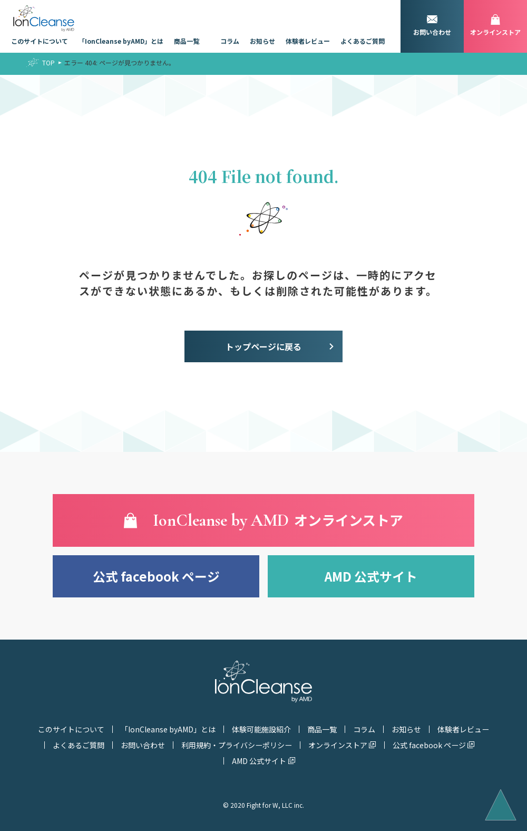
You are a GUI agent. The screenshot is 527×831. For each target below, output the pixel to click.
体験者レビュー (308, 40)
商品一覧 (186, 40)
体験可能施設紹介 (261, 729)
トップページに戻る (263, 346)
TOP (48, 62)
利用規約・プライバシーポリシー (236, 745)
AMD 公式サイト (371, 576)
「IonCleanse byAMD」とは (121, 40)
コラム (229, 40)
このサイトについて (39, 40)
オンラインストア (337, 745)
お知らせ (262, 40)
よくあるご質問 (362, 40)
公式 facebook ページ (156, 576)
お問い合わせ (143, 745)
